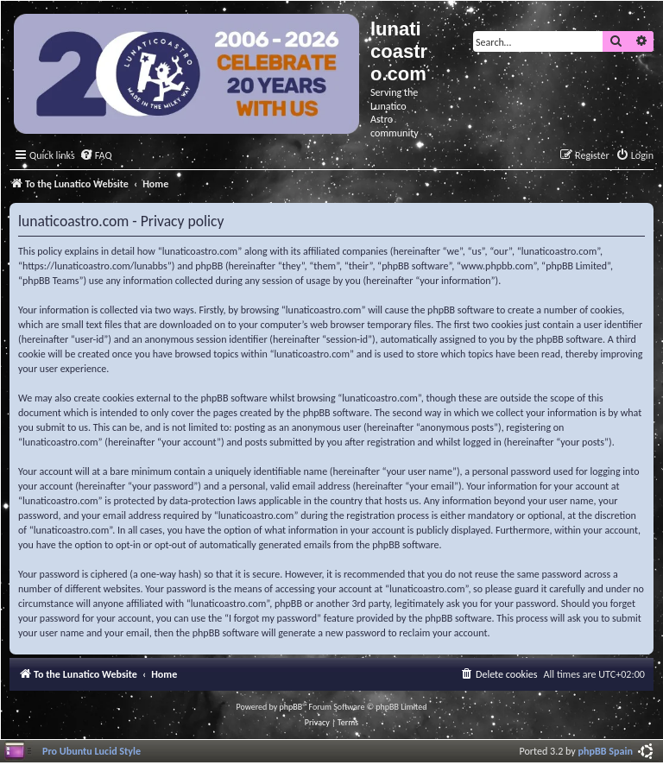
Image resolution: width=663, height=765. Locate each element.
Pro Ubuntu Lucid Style (91, 750)
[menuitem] (95, 156)
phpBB (291, 706)
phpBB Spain (605, 750)
